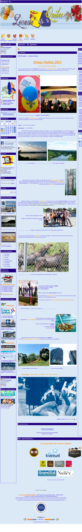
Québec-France (7, 353)
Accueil (10, 40)
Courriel (4, 53)
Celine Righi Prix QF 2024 (8, 286)
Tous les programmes (8, 316)
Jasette (14, 40)
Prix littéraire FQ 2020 (7, 291)
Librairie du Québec (7, 339)
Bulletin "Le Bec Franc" (6, 372)
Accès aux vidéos (6, 406)
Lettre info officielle (7, 328)
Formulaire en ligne (6, 101)
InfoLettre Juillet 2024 (8, 317)
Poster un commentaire (47, 429)
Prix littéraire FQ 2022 (7, 288)
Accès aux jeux (6, 408)
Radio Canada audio (7, 396)
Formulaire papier (6, 104)
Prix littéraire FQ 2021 (7, 290)
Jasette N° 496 (5, 70)
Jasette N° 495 (5, 68)
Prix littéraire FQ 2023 (7, 287)
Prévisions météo (6, 180)
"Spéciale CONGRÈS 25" (7, 362)
